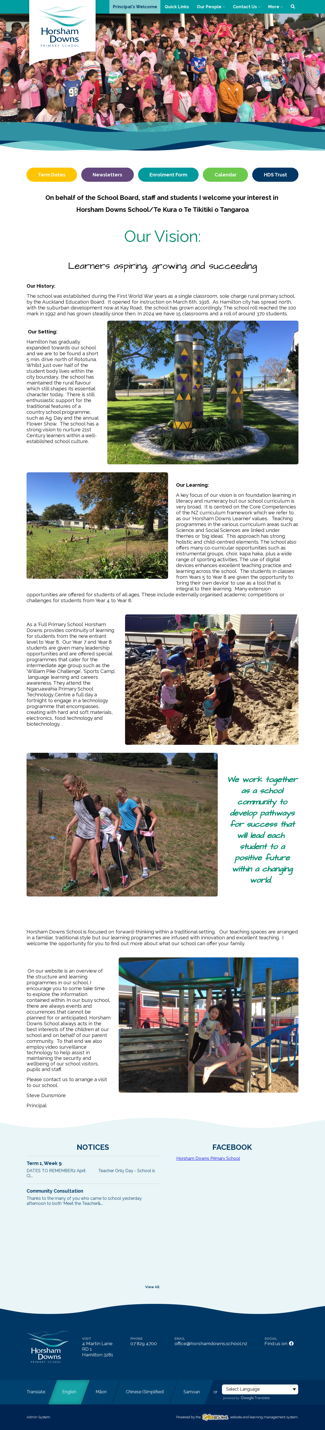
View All (152, 1287)
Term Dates (51, 174)
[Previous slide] (7, 72)
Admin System (38, 1417)
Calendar (226, 174)
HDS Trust (275, 174)
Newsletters (107, 174)
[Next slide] (318, 72)
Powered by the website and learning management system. (237, 1417)
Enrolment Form (168, 174)
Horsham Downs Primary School (208, 1158)
